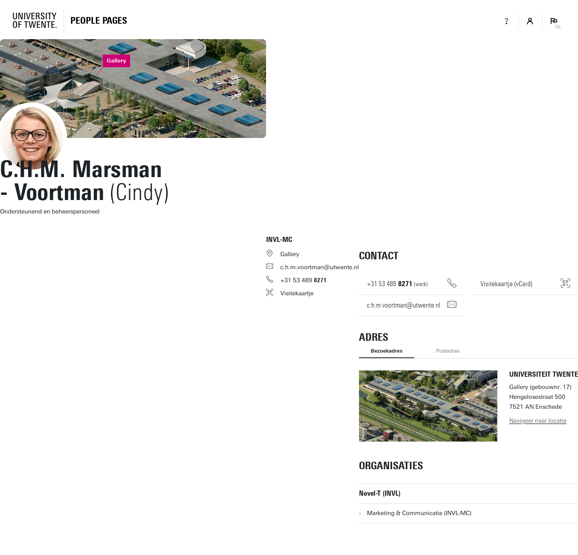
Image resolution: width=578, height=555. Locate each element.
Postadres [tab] (447, 351)
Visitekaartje (297, 293)
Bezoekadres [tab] (386, 351)
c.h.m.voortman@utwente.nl (319, 267)
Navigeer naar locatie (538, 420)
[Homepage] (98, 21)
